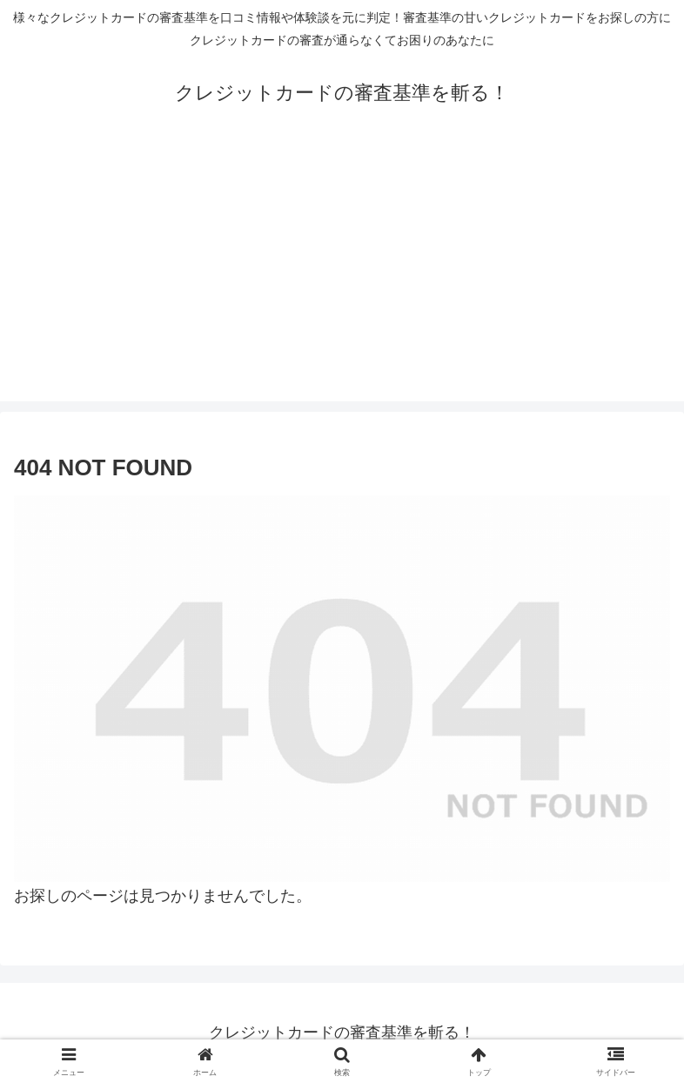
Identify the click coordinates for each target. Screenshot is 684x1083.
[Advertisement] (342, 279)
